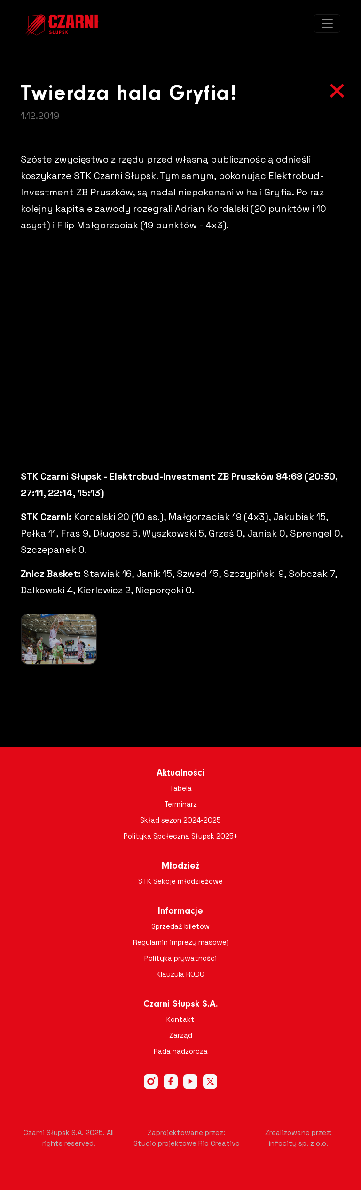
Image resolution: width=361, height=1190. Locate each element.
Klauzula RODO (180, 974)
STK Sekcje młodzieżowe (180, 881)
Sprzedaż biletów (180, 926)
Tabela (180, 788)
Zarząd (180, 1035)
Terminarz (180, 804)
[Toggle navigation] (327, 23)
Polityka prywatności (180, 958)
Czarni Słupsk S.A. (180, 1004)
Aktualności (180, 773)
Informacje (180, 911)
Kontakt (180, 1019)
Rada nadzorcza (181, 1051)
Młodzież (181, 866)
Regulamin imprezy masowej (180, 942)
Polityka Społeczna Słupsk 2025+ (181, 836)
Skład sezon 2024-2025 (180, 820)
